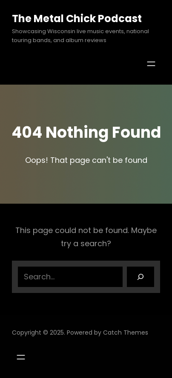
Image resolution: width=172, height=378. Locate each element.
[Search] (140, 277)
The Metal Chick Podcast (77, 18)
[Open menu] (151, 64)
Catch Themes (125, 332)
